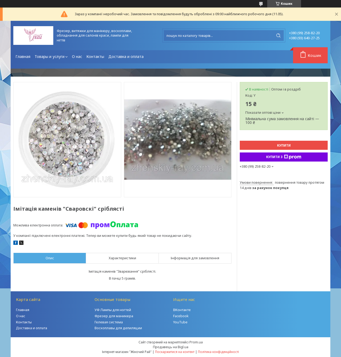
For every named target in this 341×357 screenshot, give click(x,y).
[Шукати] (278, 35)
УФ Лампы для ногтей (113, 309)
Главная (22, 56)
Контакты (95, 56)
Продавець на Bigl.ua (170, 346)
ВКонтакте (182, 309)
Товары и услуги (49, 56)
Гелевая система (109, 322)
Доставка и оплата (126, 56)
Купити (284, 145)
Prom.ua (196, 342)
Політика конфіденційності (218, 352)
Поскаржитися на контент (174, 352)
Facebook (181, 315)
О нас (77, 56)
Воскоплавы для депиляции (118, 327)
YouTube (180, 322)
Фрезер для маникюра (114, 315)
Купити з (283, 157)
